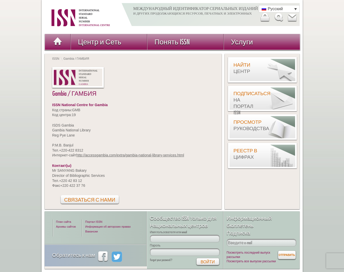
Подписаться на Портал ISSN (246, 103)
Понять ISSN (172, 41)
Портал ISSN (93, 221)
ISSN (55, 58)
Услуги (242, 41)
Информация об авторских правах (108, 226)
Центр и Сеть (99, 41)
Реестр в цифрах (245, 153)
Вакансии (91, 231)
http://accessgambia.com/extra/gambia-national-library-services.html (130, 155)
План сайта (63, 221)
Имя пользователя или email (168, 232)
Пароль (155, 245)
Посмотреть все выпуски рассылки (251, 261)
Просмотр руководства (246, 125)
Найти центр (242, 68)
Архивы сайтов (66, 226)
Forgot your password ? (161, 260)
